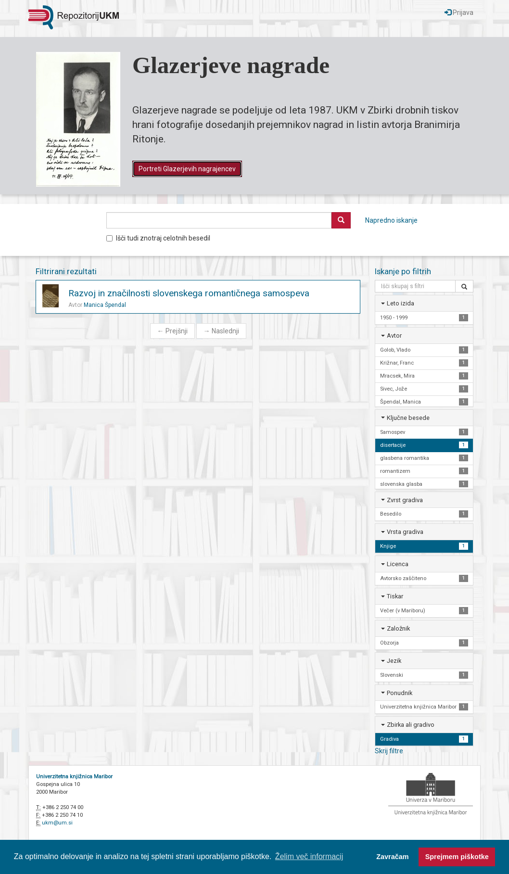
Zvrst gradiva (405, 500)
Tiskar (395, 596)
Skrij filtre (389, 751)
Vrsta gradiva (405, 531)
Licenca (397, 564)
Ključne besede (408, 417)
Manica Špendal (105, 305)
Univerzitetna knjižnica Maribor (74, 776)
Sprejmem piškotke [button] (457, 857)
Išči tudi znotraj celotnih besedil (158, 238)
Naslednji (221, 331)
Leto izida (400, 303)
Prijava (459, 12)
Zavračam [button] (392, 857)
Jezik (394, 660)
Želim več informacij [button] (309, 856)
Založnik (398, 628)
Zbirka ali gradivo (410, 724)
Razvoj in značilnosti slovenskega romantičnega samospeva (188, 293)
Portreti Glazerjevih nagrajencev (187, 169)
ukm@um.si (57, 823)
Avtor (394, 335)
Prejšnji (172, 331)
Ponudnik (399, 693)
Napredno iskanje (391, 220)
